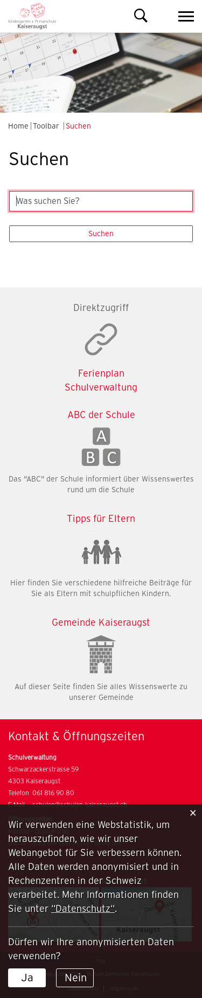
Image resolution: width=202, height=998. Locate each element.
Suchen (101, 233)
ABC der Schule (101, 414)
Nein (76, 977)
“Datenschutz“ (83, 908)
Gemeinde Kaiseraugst (101, 622)
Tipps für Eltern (101, 518)
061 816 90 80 (53, 792)
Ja (27, 977)
